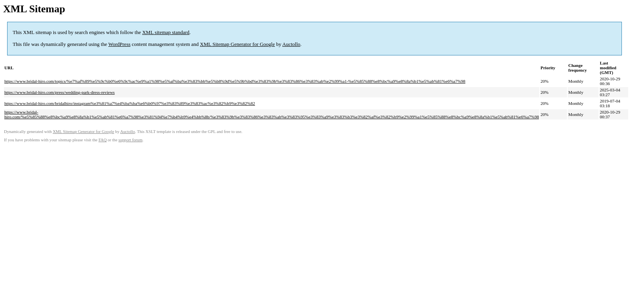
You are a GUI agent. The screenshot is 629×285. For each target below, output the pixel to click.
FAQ (102, 140)
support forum (131, 140)
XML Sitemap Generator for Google (237, 44)
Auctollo (291, 44)
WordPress (119, 44)
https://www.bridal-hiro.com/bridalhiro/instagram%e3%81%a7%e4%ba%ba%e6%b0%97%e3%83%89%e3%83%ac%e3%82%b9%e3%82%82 (129, 103)
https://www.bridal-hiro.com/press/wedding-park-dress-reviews (59, 92)
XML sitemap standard (165, 32)
